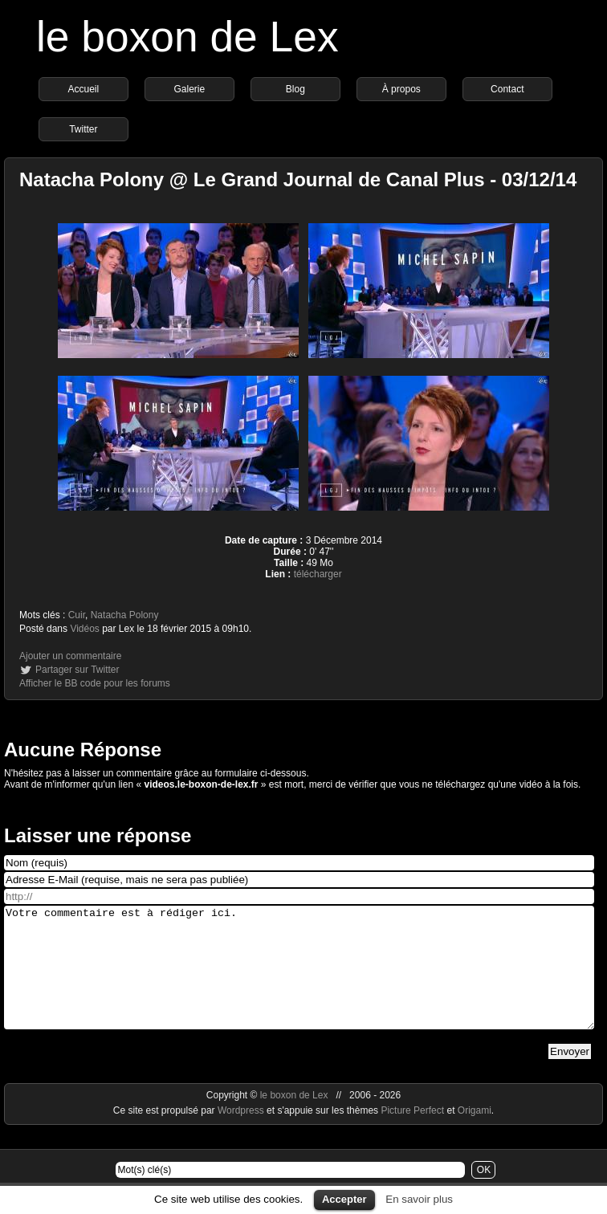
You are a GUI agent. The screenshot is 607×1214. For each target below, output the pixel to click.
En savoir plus (419, 1199)
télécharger (318, 574)
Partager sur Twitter (77, 669)
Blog (295, 89)
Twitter (83, 129)
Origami (474, 1134)
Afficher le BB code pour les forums (94, 683)
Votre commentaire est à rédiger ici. (299, 979)
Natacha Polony (125, 615)
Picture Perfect (412, 1134)
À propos (401, 89)
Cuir (76, 615)
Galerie (189, 89)
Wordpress (242, 1134)
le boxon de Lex (187, 36)
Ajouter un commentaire (70, 656)
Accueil (83, 89)
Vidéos (84, 628)
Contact (507, 89)
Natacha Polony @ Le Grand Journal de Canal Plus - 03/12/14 (297, 179)
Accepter (344, 1199)
